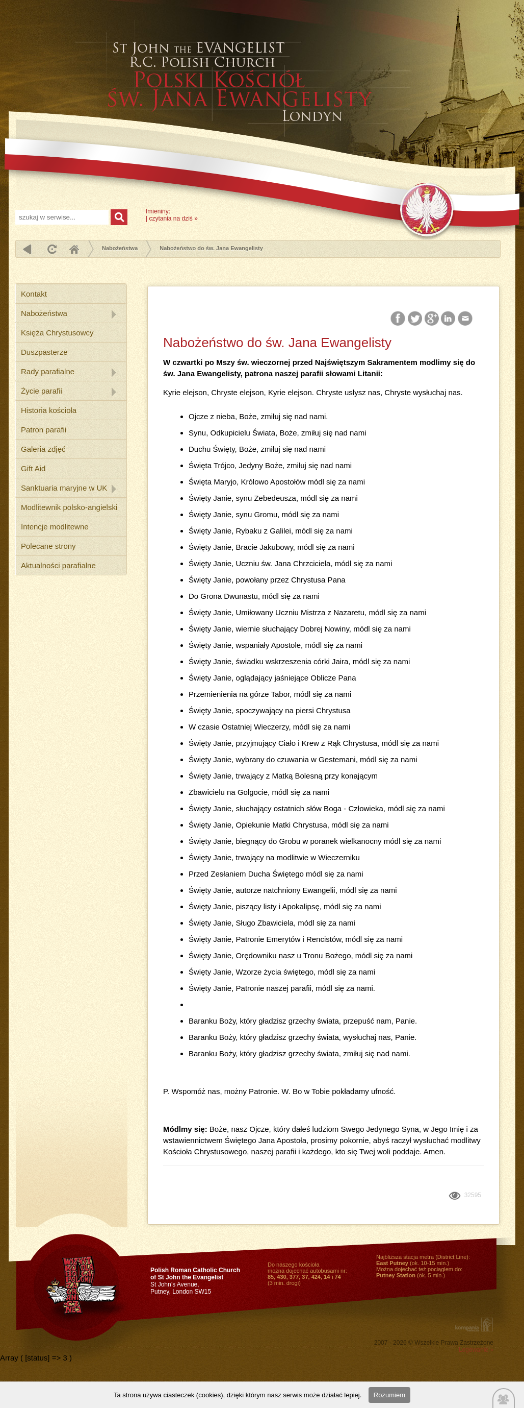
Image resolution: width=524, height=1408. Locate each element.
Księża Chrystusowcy (57, 332)
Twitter (415, 319)
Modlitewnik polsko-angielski (69, 507)
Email (466, 319)
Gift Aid (33, 468)
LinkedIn (449, 319)
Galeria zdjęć (43, 449)
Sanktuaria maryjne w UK (64, 487)
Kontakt (34, 293)
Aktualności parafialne (58, 565)
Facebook (399, 319)
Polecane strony (48, 546)
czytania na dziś (170, 218)
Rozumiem (389, 1395)
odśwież (51, 248)
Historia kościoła (48, 410)
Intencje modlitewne (55, 526)
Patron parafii (43, 429)
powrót (27, 248)
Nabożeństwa (120, 248)
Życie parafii (41, 390)
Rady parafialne (47, 371)
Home (74, 248)
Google (432, 319)
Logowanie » (476, 1349)
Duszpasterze (44, 352)
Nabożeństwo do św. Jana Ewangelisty (211, 248)
